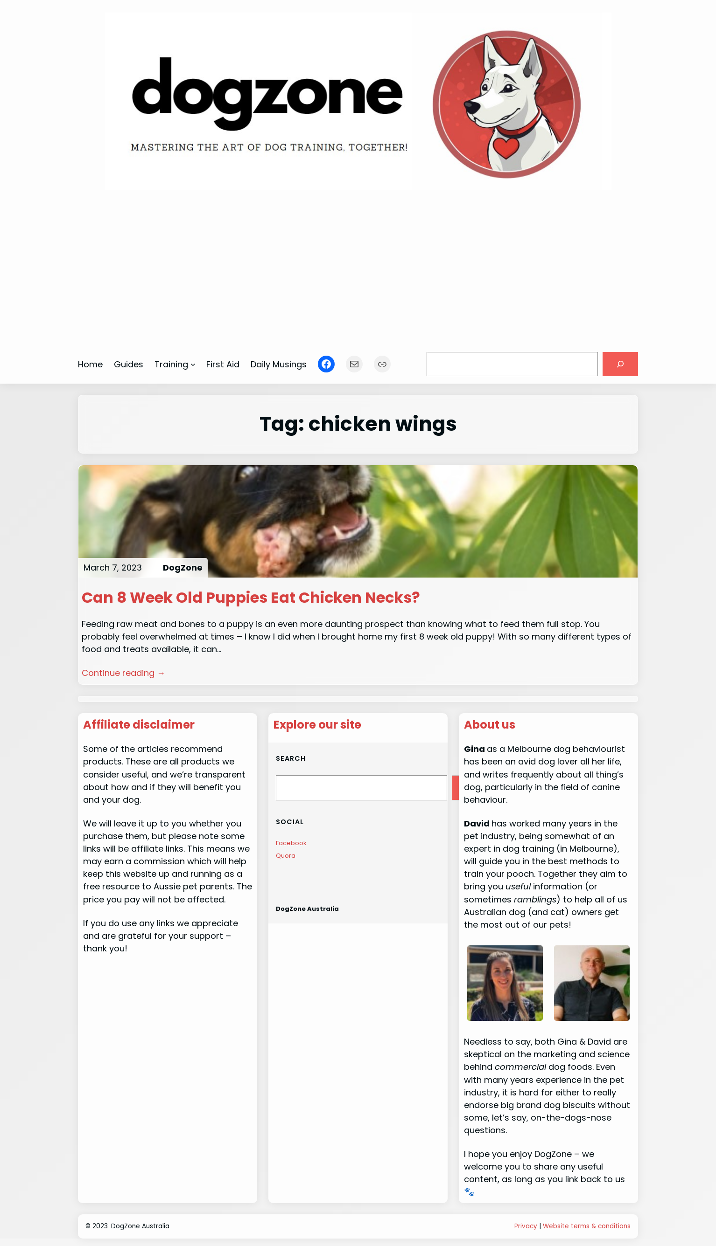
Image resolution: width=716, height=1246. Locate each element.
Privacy (525, 1226)
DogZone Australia (307, 908)
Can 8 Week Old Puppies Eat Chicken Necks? (251, 597)
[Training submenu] (193, 364)
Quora (285, 855)
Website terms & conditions (587, 1226)
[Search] (620, 364)
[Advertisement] (358, 266)
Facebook (291, 843)
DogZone (183, 567)
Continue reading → (123, 673)
